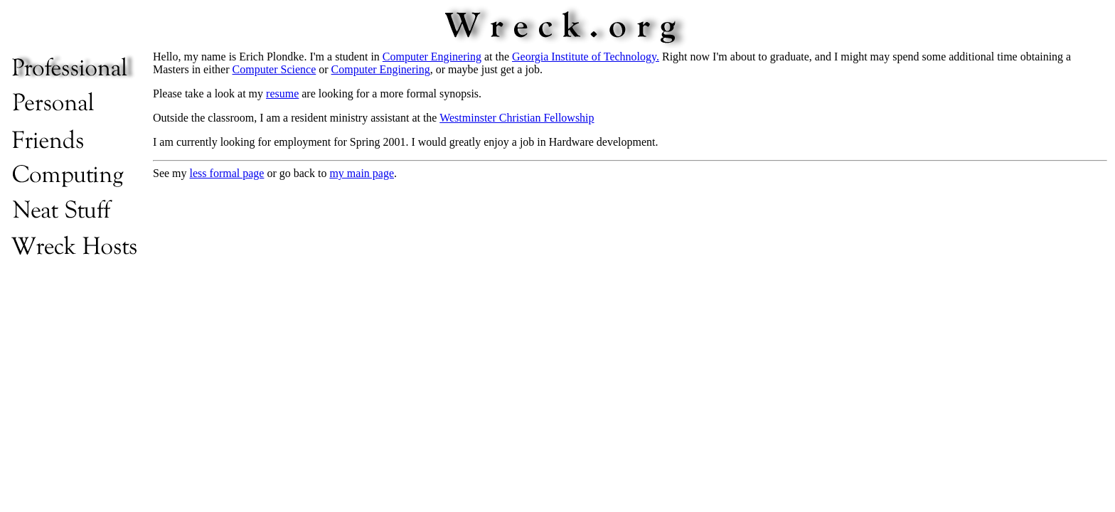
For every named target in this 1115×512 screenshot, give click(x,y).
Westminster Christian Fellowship (516, 118)
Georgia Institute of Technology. (585, 56)
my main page (361, 173)
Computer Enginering (432, 56)
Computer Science (274, 69)
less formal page (227, 173)
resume (282, 93)
